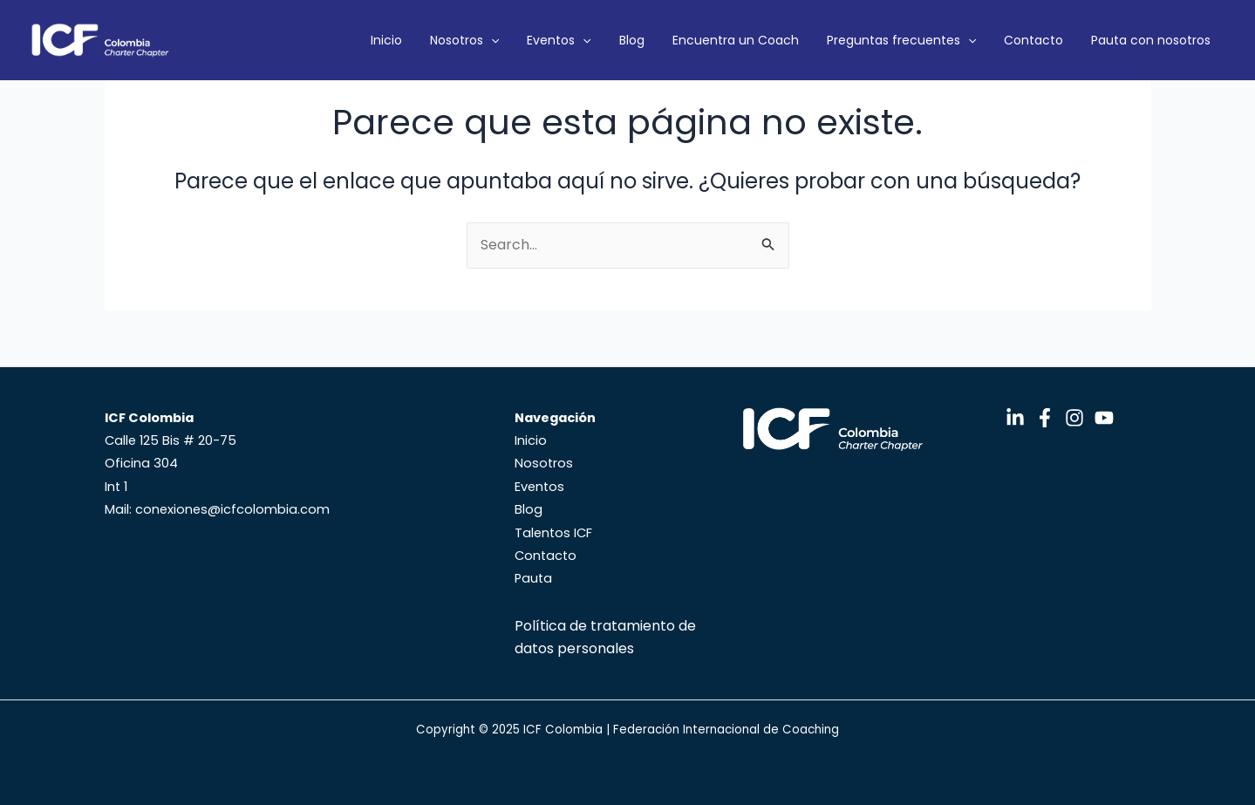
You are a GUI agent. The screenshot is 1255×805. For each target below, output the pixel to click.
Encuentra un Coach (784, 40)
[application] (582, 40)
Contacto (1054, 40)
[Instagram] (1074, 417)
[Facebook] (1044, 417)
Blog (694, 40)
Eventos (635, 40)
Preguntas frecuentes (936, 40)
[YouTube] (1104, 417)
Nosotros (555, 40)
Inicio (491, 40)
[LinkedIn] (1015, 417)
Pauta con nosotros (1157, 40)
